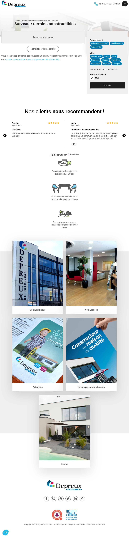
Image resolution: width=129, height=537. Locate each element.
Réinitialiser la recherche (43, 49)
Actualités (38, 387)
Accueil (17, 21)
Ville (92, 53)
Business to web (99, 524)
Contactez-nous (38, 310)
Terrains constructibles (30, 21)
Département (96, 40)
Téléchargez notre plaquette (91, 387)
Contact (116, 4)
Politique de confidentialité (76, 524)
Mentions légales (60, 524)
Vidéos (64, 464)
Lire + (74, 144)
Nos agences (91, 310)
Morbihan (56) (45, 21)
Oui (97, 78)
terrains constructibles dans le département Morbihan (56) (32, 59)
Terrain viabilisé (98, 74)
